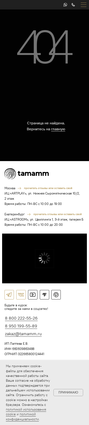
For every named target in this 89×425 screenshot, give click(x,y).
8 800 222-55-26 (21, 318)
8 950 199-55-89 (21, 326)
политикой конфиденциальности (22, 416)
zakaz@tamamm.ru (23, 333)
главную (58, 129)
